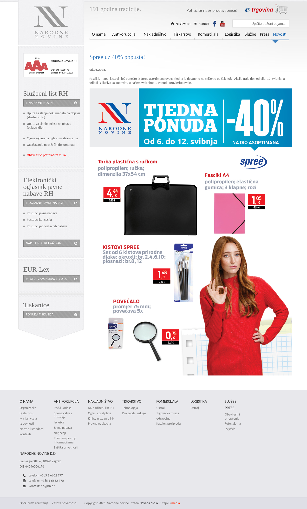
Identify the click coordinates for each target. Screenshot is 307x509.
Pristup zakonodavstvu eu (47, 279)
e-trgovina (163, 419)
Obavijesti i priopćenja (232, 417)
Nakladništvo (155, 34)
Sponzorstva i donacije (63, 415)
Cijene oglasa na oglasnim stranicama (52, 138)
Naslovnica (183, 24)
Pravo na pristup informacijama (65, 440)
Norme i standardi (32, 429)
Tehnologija (130, 408)
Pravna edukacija (99, 424)
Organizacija (28, 408)
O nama (99, 34)
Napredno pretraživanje (45, 243)
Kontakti (25, 434)
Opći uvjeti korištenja (34, 503)
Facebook (214, 24)
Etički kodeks (62, 408)
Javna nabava (63, 428)
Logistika (232, 34)
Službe (250, 34)
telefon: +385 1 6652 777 (46, 475)
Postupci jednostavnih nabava (47, 226)
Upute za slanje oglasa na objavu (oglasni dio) (49, 126)
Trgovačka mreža (168, 413)
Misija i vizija (28, 419)
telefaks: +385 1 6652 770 (46, 481)
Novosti (279, 34)
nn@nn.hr (48, 486)
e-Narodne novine (40, 103)
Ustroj (161, 408)
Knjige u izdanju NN (101, 419)
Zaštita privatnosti (66, 447)
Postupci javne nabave (42, 213)
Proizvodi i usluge (134, 413)
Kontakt (204, 24)
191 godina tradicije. (115, 9)
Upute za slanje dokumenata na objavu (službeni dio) (53, 115)
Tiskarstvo (182, 34)
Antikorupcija (124, 34)
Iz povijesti (27, 424)
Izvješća (59, 422)
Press (264, 34)
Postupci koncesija (39, 220)
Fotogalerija (233, 424)
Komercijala (208, 34)
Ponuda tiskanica (39, 314)
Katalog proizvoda (169, 424)
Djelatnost (27, 413)
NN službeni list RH (101, 408)
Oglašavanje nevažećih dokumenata (51, 145)
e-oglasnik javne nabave (45, 203)
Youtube (222, 24)
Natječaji (60, 433)
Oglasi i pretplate (99, 413)
